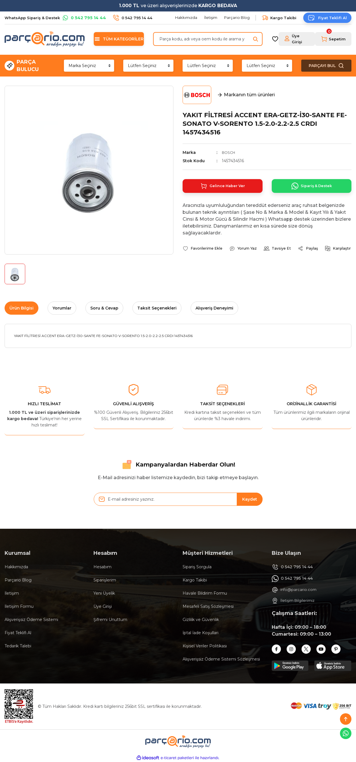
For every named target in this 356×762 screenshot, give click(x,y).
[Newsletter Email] (178, 499)
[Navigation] (119, 39)
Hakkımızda (16, 566)
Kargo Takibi (195, 580)
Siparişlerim (104, 580)
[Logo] (45, 39)
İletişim (12, 593)
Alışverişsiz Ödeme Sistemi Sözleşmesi (221, 659)
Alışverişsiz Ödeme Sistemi (31, 619)
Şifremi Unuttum (110, 619)
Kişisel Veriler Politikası (205, 646)
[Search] (208, 39)
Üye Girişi (102, 606)
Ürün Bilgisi (21, 308)
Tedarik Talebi (18, 646)
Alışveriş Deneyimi (214, 308)
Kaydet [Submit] (249, 499)
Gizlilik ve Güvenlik (201, 619)
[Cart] (333, 39)
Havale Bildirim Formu (205, 593)
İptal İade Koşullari (200, 632)
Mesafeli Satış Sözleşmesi (208, 606)
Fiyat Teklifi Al (18, 632)
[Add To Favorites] (205, 250)
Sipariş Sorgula (197, 566)
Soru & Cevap (104, 308)
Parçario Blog (18, 580)
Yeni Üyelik (104, 593)
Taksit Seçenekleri (157, 308)
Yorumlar (61, 308)
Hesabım (102, 566)
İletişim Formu (19, 606)
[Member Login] (297, 39)
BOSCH (229, 152)
